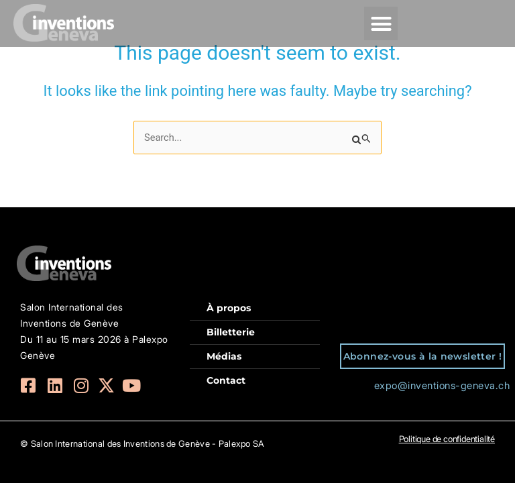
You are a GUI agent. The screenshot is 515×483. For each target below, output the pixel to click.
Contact (226, 380)
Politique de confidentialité (447, 438)
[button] (381, 23)
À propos (229, 308)
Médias (224, 356)
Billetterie (231, 332)
